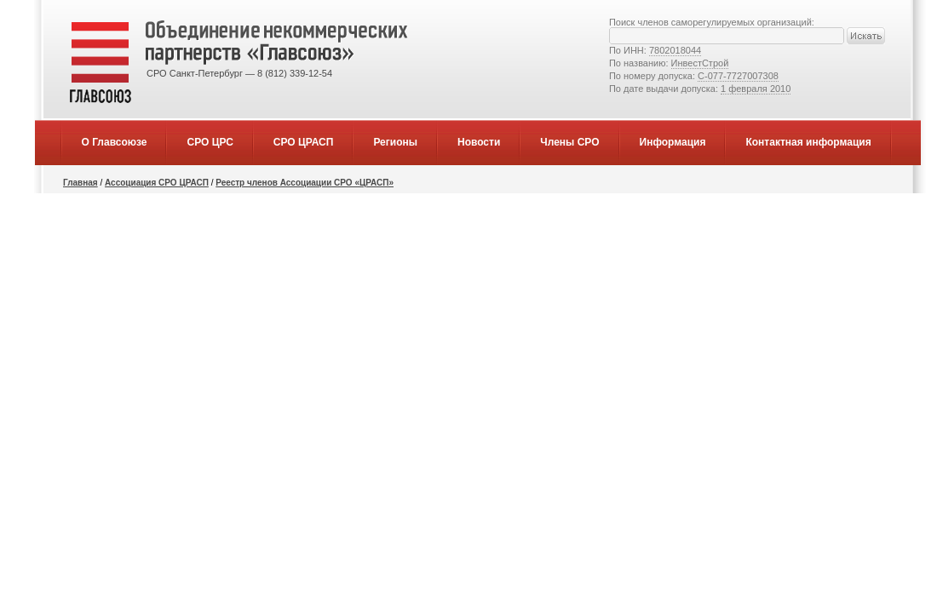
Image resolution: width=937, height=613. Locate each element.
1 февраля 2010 (755, 88)
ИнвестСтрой (700, 63)
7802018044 (675, 50)
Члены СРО (569, 142)
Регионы (395, 142)
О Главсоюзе (114, 142)
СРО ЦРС (210, 142)
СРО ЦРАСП (303, 142)
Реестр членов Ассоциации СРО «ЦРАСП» (305, 182)
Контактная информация (808, 142)
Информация (673, 142)
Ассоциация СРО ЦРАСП (157, 182)
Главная (80, 182)
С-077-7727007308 (738, 76)
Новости (478, 142)
